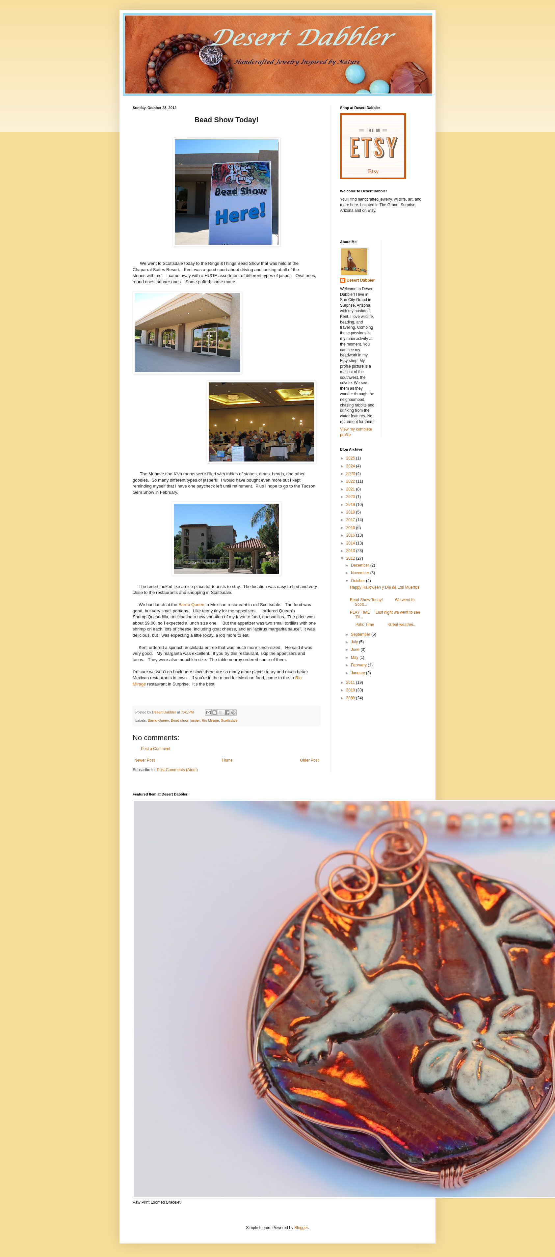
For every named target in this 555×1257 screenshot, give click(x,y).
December (360, 565)
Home (227, 760)
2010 (351, 690)
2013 (351, 550)
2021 (351, 489)
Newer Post (144, 760)
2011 (351, 682)
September (361, 634)
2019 (351, 504)
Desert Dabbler (361, 280)
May (355, 657)
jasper (195, 720)
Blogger (301, 1227)
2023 (351, 473)
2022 (351, 481)
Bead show (179, 720)
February (359, 665)
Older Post (309, 760)
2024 (351, 466)
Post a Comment (155, 748)
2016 (351, 527)
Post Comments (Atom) (177, 770)
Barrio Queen (191, 604)
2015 (351, 535)
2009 (351, 698)
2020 (351, 496)
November (360, 573)
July (355, 642)
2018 (351, 512)
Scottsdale (229, 720)
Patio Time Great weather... (383, 624)
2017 (351, 519)
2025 (351, 458)
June (355, 649)
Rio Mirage (210, 720)
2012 (351, 558)
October (358, 580)
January (358, 673)
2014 (351, 543)
